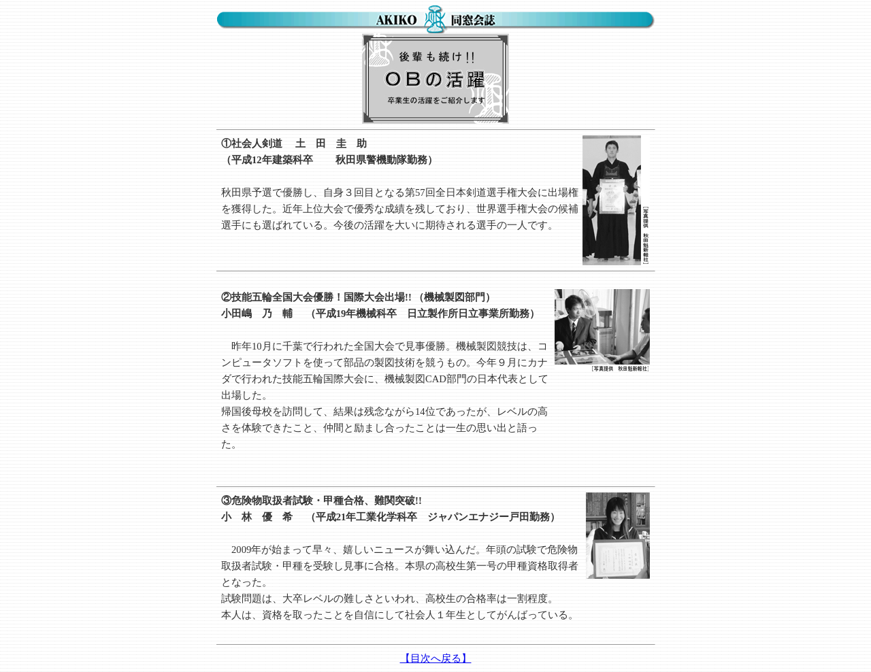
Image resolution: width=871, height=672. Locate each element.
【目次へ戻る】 (436, 658)
